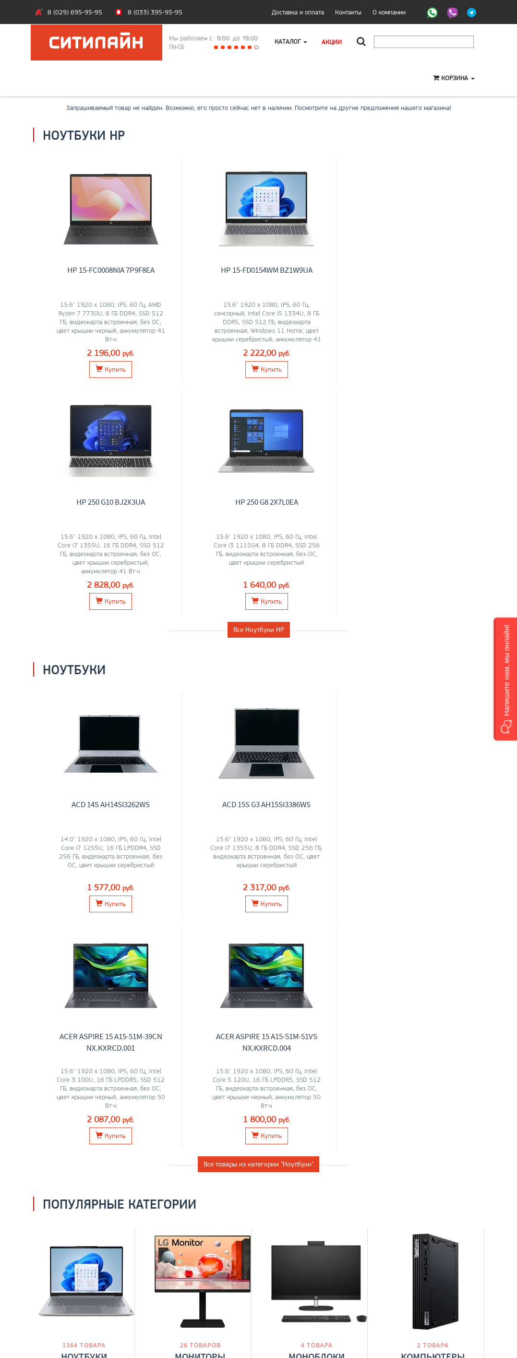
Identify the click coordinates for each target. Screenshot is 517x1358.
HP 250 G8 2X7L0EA (440, 270)
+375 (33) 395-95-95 (297, 1276)
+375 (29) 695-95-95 (297, 1286)
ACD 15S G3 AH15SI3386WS (207, 572)
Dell (171, 915)
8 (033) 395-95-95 (155, 12)
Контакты (348, 12)
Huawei (85, 935)
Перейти (83, 958)
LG (159, 915)
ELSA (217, 925)
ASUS (52, 915)
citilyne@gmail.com (292, 1296)
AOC (183, 925)
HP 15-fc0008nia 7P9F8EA (91, 270)
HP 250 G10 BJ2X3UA (323, 270)
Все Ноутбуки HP (258, 397)
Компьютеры (433, 895)
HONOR (60, 925)
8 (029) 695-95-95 (75, 12)
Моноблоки (317, 895)
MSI (91, 915)
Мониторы (200, 895)
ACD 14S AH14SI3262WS (91, 572)
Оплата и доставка (66, 1276)
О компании (389, 12)
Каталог (291, 42)
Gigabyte (60, 935)
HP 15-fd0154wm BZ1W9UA (207, 270)
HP (118, 915)
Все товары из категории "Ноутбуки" (258, 700)
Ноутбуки (84, 895)
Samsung (215, 915)
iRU (111, 925)
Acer (105, 915)
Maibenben (89, 925)
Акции (332, 42)
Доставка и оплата (298, 12)
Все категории (258, 998)
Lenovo (73, 915)
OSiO (105, 935)
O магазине (56, 1296)
